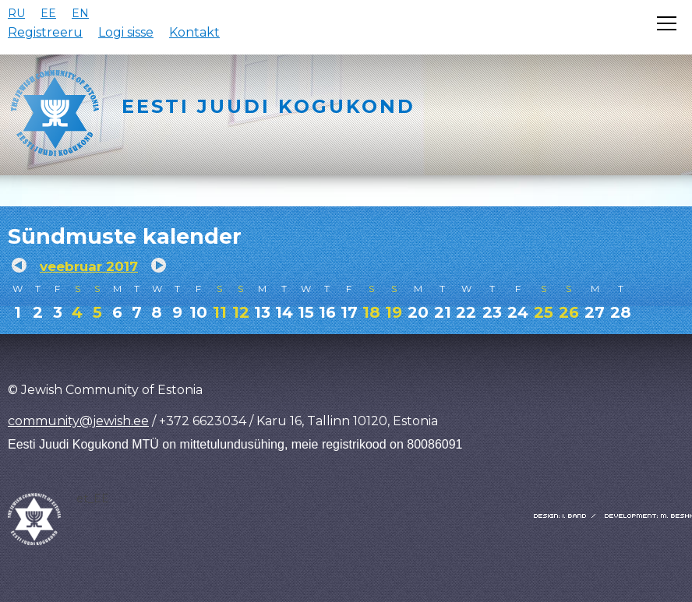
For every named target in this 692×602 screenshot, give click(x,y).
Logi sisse (126, 32)
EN (80, 13)
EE (48, 13)
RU (16, 13)
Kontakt (194, 32)
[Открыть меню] (666, 23)
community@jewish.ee (78, 421)
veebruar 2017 (89, 266)
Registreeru (45, 32)
